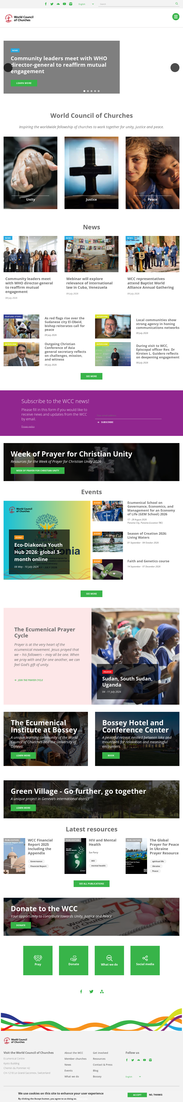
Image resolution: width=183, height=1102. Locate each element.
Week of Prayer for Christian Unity (37, 470)
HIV (93, 860)
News (68, 1064)
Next (174, 67)
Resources (99, 1058)
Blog (95, 1070)
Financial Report (38, 866)
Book (111, 755)
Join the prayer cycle (30, 680)
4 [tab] (95, 91)
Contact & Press (102, 1064)
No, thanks (155, 1095)
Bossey (97, 1076)
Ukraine (156, 866)
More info (82, 1099)
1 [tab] (84, 91)
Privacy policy (28, 426)
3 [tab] (91, 91)
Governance (36, 861)
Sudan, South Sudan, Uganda (127, 681)
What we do (72, 1076)
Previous (8, 67)
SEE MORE (91, 376)
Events (69, 1070)
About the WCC (74, 1052)
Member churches (75, 1058)
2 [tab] (88, 91)
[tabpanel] (91, 68)
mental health (98, 865)
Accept (137, 1094)
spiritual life (158, 861)
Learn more (24, 83)
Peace (155, 871)
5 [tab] (98, 91)
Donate (20, 925)
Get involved (100, 1052)
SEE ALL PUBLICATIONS (91, 883)
